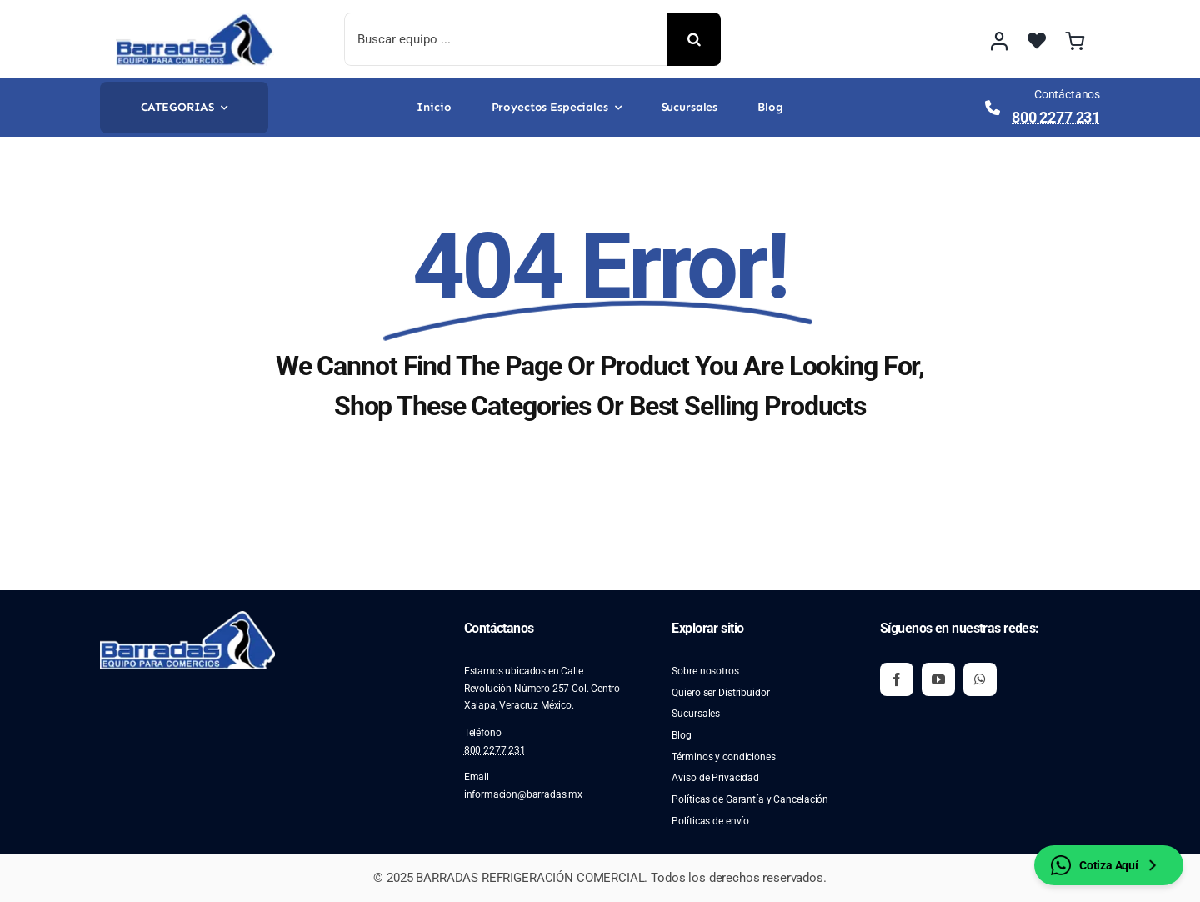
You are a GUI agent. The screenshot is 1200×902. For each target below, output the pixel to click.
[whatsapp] (980, 679)
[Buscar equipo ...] (505, 39)
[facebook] (896, 679)
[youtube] (938, 679)
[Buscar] (694, 39)
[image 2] (195, 19)
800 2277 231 (1056, 117)
